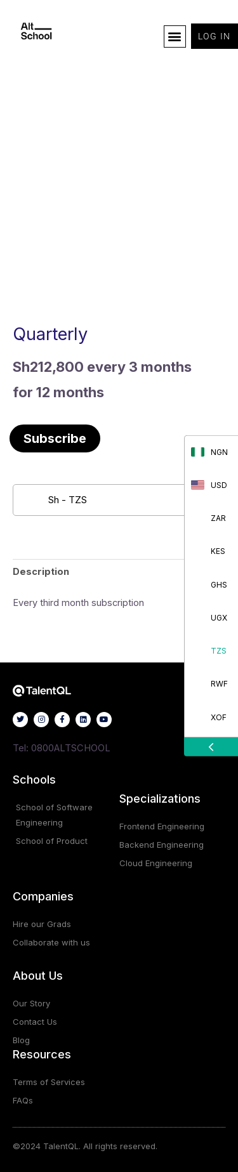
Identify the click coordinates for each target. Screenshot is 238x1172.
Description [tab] (41, 571)
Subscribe (54, 438)
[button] (175, 36)
